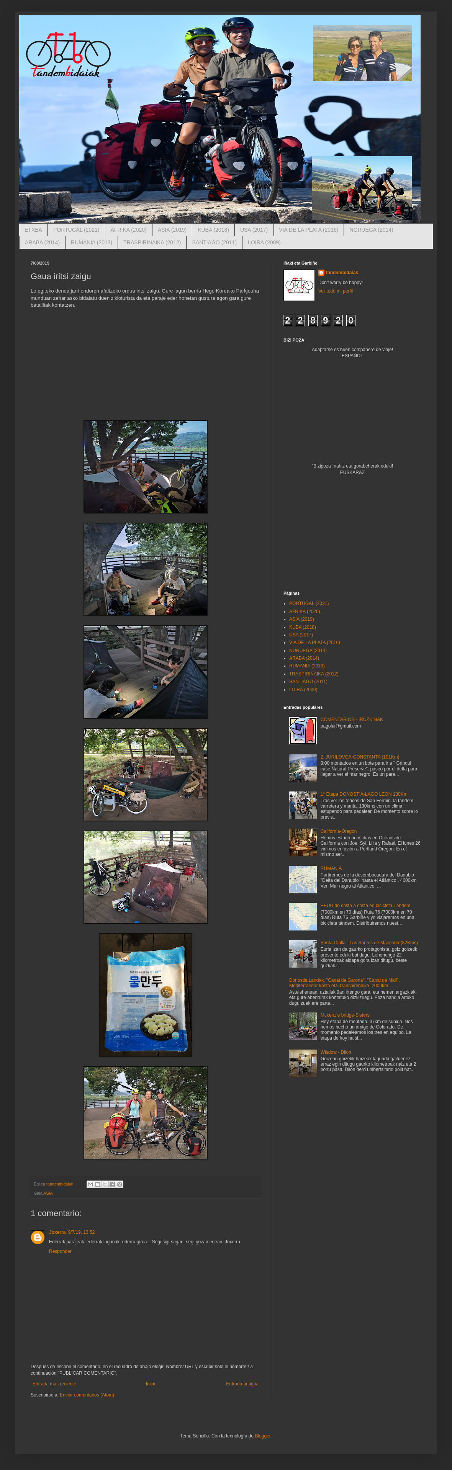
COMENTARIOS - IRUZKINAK (352, 719)
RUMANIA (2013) (91, 242)
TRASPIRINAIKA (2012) (152, 242)
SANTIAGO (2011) (214, 242)
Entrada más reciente (54, 1384)
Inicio (151, 1384)
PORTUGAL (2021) (76, 230)
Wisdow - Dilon (336, 1052)
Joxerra (57, 1232)
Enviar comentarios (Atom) (87, 1395)
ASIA (48, 1193)
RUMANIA (331, 868)
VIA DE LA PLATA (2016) (308, 230)
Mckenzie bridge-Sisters (345, 1015)
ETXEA (33, 230)
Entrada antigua (242, 1384)
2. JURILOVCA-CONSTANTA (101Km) (360, 757)
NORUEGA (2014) (371, 230)
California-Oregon (339, 831)
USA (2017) (254, 230)
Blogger (262, 1436)
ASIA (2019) (172, 230)
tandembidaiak (342, 272)
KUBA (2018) (213, 230)
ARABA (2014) (42, 242)
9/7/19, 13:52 (81, 1232)
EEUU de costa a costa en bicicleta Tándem (366, 905)
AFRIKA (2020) (129, 230)
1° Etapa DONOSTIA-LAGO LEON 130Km (364, 794)
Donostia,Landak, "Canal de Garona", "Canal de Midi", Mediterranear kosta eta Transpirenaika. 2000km (344, 983)
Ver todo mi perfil (335, 291)
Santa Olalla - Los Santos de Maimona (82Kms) (369, 942)
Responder (60, 1251)
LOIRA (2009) (264, 242)
